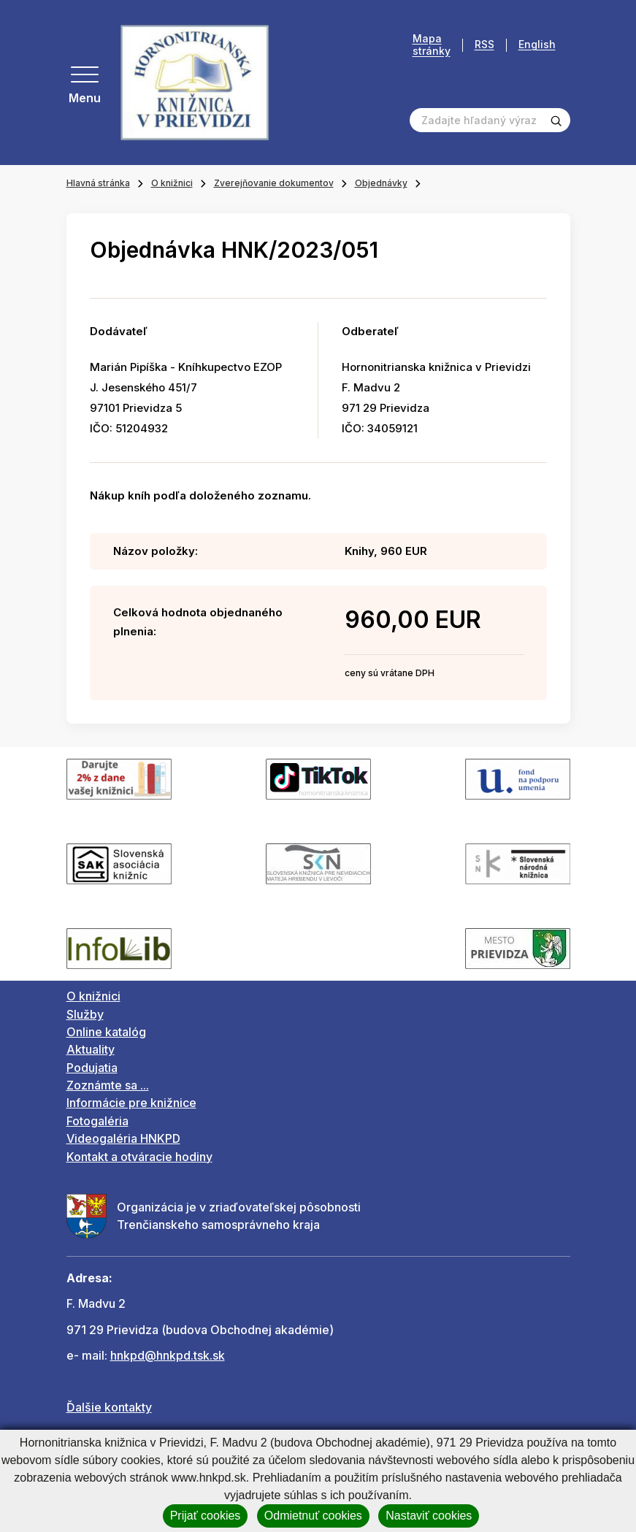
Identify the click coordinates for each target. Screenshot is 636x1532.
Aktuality (90, 1049)
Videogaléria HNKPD (123, 1138)
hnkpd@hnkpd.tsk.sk (167, 1355)
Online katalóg (106, 1031)
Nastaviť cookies (429, 1515)
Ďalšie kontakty (109, 1407)
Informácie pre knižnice (131, 1102)
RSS (484, 45)
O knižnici (172, 182)
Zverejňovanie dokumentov (274, 182)
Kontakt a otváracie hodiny (139, 1156)
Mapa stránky (432, 45)
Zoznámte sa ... (107, 1085)
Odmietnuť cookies (313, 1515)
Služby (85, 1014)
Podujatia (92, 1067)
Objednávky (381, 182)
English (537, 45)
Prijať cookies (205, 1515)
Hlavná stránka (98, 182)
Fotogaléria (97, 1121)
